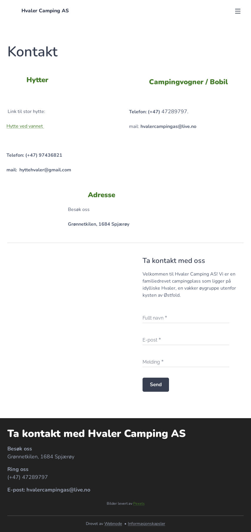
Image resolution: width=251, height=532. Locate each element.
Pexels (139, 503)
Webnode (113, 523)
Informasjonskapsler (146, 523)
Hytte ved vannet (25, 126)
